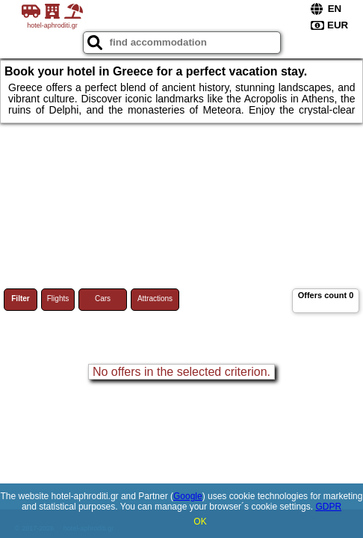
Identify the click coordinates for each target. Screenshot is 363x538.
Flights (58, 298)
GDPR (328, 506)
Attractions (155, 298)
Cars (103, 298)
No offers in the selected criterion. (181, 371)
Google (187, 496)
